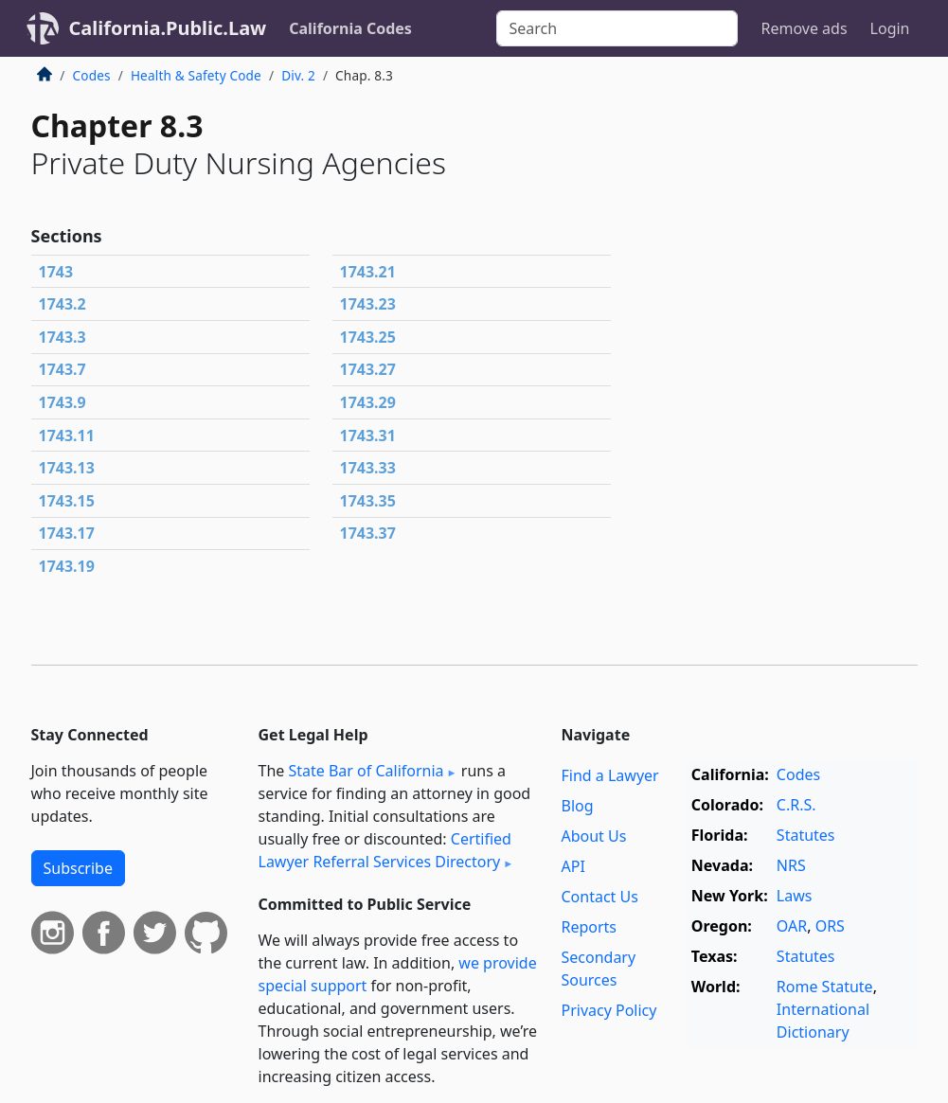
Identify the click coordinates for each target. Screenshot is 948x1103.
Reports (589, 926)
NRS (791, 865)
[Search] (617, 28)
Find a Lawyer (609, 775)
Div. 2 (298, 75)
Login (890, 28)
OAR (792, 926)
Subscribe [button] (78, 868)
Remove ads (803, 28)
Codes (92, 75)
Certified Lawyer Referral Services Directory (385, 850)
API (572, 866)
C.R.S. (796, 804)
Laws (795, 895)
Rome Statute (825, 986)
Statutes (806, 835)
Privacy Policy (608, 1010)
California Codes (350, 28)
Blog (577, 805)
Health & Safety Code (196, 75)
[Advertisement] (776, 207)
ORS (830, 926)
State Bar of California (365, 770)
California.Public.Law (168, 28)
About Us (593, 836)
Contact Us (599, 896)
